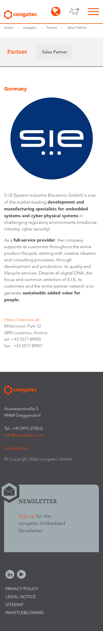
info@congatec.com (24, 435)
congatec (30, 27)
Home (8, 27)
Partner (52, 27)
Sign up (26, 516)
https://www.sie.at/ (22, 320)
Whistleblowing (24, 612)
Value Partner (77, 27)
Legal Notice (20, 596)
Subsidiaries (16, 448)
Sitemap (14, 604)
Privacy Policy (21, 588)
